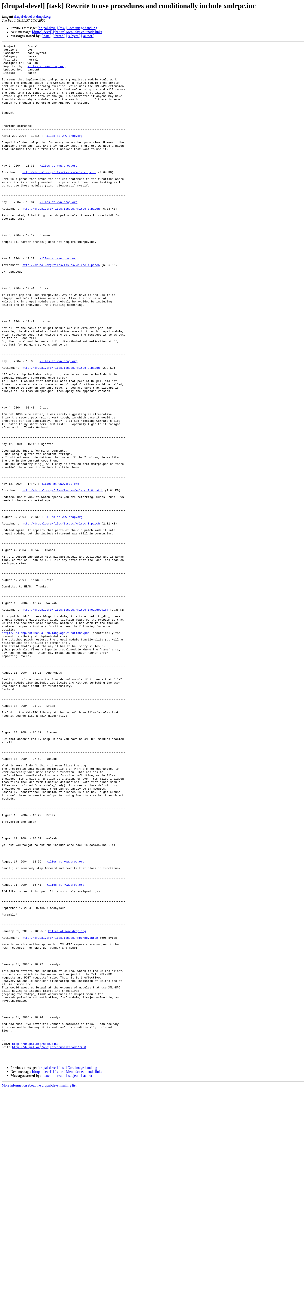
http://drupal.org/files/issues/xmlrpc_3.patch (61, 619)
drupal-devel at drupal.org (32, 16)
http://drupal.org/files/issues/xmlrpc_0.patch (61, 242)
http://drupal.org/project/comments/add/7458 (49, 1248)
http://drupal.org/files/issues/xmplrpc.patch (60, 1117)
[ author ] (88, 36)
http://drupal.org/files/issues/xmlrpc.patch (59, 198)
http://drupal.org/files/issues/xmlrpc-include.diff (65, 723)
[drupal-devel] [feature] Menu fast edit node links (67, 32)
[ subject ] (73, 36)
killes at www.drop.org (46, 71)
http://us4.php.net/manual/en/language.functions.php (45, 751)
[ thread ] (58, 36)
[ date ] (47, 36)
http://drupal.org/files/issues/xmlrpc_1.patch (61, 309)
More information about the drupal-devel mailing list (39, 1288)
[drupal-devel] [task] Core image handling (67, 28)
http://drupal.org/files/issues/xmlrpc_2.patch (61, 433)
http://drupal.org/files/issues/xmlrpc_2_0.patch (62, 580)
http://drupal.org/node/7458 (35, 1244)
